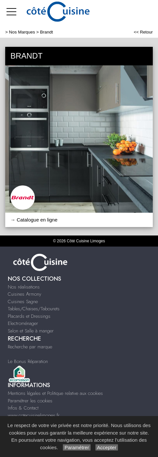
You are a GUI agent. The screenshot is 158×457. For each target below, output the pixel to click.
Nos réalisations (24, 286)
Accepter (107, 447)
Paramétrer (76, 447)
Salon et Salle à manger (31, 330)
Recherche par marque (30, 346)
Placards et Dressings (29, 316)
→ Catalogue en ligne (33, 219)
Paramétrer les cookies (30, 400)
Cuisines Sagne (23, 301)
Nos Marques (22, 32)
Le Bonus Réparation (28, 361)
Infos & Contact (23, 407)
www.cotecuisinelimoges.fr (34, 415)
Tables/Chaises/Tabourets (34, 308)
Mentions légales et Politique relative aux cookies (55, 393)
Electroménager (23, 323)
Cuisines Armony (24, 294)
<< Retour (143, 32)
